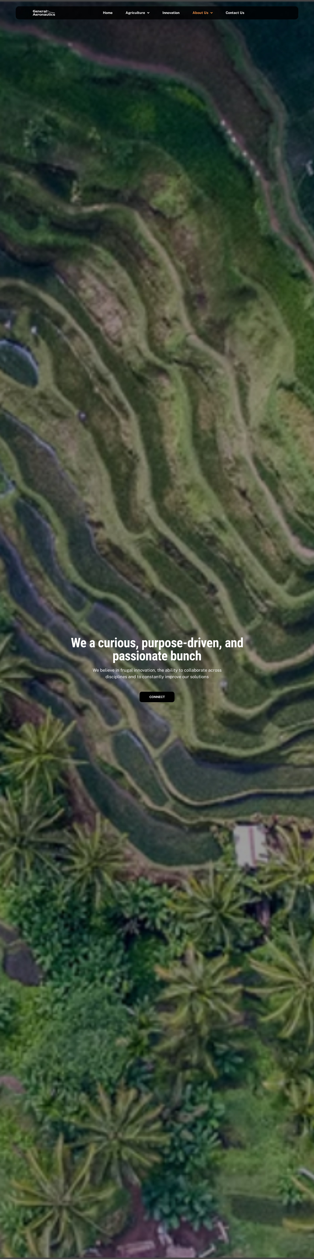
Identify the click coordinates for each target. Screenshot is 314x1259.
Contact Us (235, 13)
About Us (203, 13)
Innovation (170, 13)
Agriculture (137, 13)
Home (108, 13)
